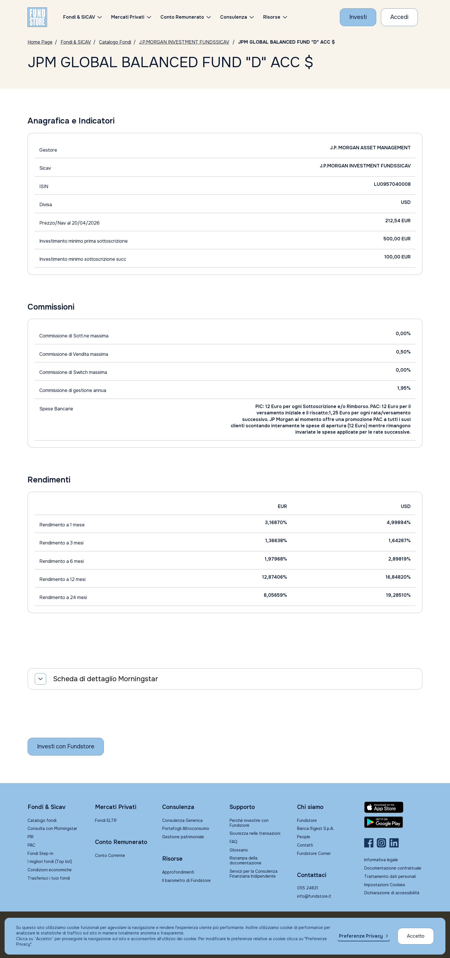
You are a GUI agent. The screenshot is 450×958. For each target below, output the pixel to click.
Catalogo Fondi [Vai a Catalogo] (115, 42)
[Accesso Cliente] (399, 17)
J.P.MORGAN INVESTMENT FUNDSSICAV (184, 42)
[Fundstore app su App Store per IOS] (393, 807)
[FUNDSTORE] (37, 17)
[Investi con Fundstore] (358, 17)
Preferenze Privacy (361, 936)
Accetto (415, 936)
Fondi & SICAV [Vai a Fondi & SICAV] (76, 42)
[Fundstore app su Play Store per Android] (393, 822)
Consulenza (233, 17)
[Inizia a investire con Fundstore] (66, 747)
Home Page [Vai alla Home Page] (40, 42)
